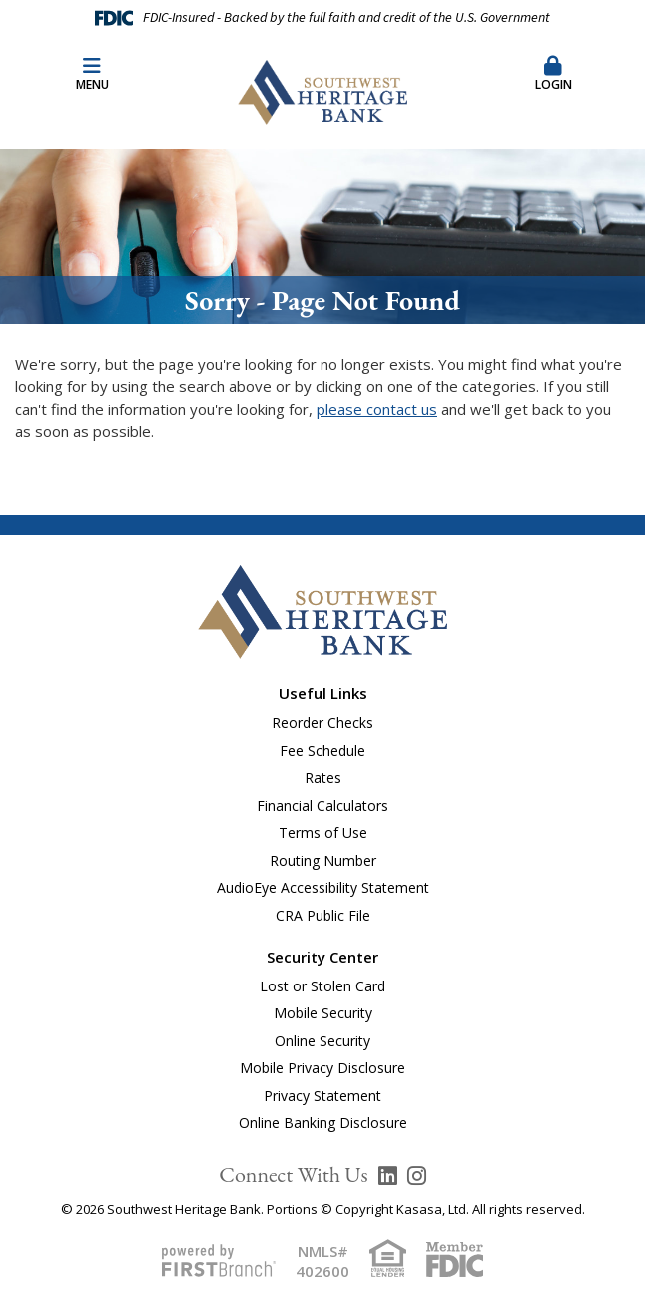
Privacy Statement (322, 1095)
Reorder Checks (322, 722)
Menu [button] (92, 74)
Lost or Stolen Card (322, 986)
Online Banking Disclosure (323, 1122)
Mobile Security (323, 1012)
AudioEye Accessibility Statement (323, 887)
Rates (323, 777)
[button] (553, 75)
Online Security (322, 1040)
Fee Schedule (322, 750)
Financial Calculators (322, 805)
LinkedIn (387, 1176)
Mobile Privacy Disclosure (322, 1067)
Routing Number (323, 860)
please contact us (377, 409)
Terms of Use (323, 832)
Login (553, 74)
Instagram (416, 1176)
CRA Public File (323, 915)
